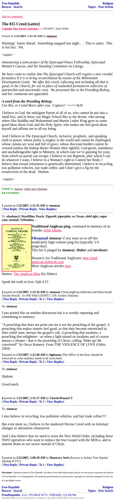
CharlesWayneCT (61, 398)
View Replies (47, 209)
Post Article (105, 7)
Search (17, 7)
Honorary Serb (59, 457)
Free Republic (11, 3)
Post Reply (10, 209)
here (68, 266)
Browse (6, 7)
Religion (108, 3)
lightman (55, 354)
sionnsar (54, 205)
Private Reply (28, 209)
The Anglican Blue (26, 274)
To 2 (42, 361)
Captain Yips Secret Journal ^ (21, 28)
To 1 (42, 299)
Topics (92, 7)
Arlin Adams (52, 230)
